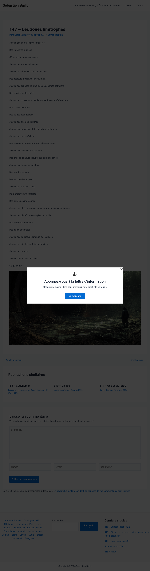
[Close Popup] (121, 269)
